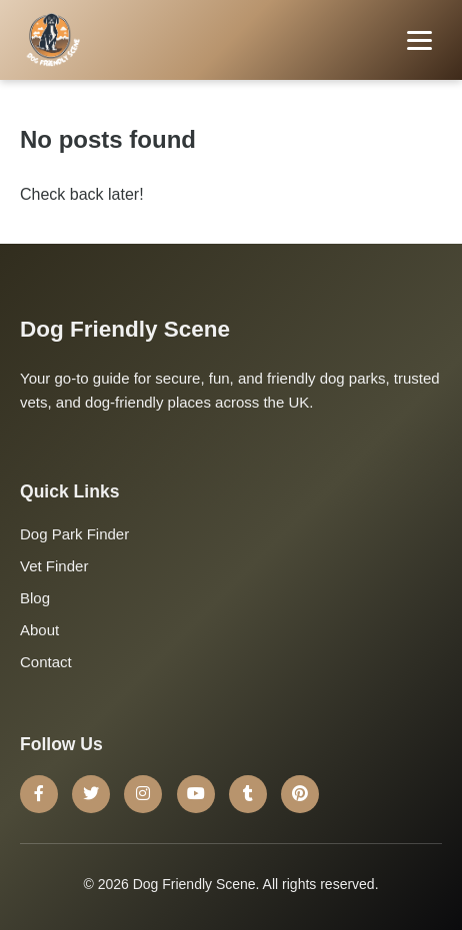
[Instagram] (143, 794)
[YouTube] (196, 794)
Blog (35, 597)
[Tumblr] (248, 794)
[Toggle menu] (419, 40)
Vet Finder (54, 565)
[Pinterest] (300, 794)
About (39, 629)
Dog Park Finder (74, 533)
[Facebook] (39, 794)
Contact (46, 661)
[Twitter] (91, 794)
